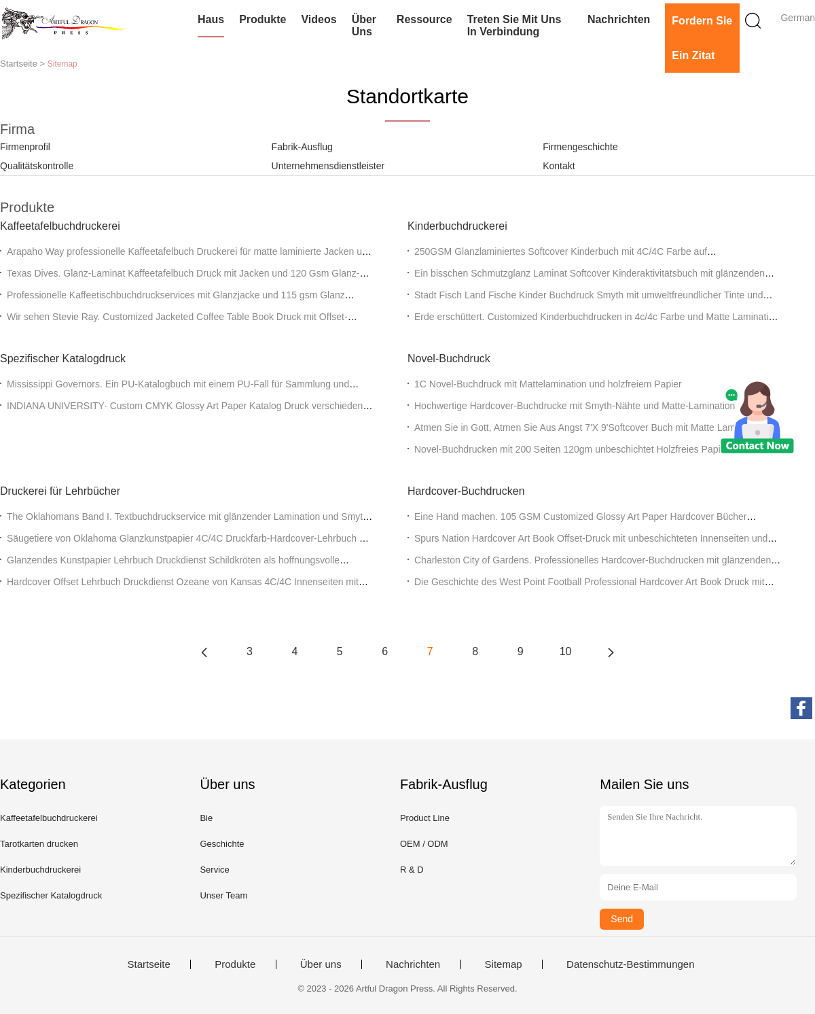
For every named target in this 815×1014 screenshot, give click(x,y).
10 (566, 651)
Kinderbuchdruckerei (457, 226)
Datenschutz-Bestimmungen (630, 964)
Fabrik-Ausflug (302, 146)
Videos (318, 19)
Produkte (262, 19)
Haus (211, 19)
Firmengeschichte (580, 146)
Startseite (148, 964)
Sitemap (503, 964)
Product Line (425, 818)
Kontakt (559, 165)
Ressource (424, 19)
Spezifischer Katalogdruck (63, 358)
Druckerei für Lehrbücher (60, 491)
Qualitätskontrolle (36, 165)
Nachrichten (618, 19)
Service (214, 869)
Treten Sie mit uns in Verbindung (514, 25)
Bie (206, 818)
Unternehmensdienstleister (328, 165)
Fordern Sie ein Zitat (702, 38)
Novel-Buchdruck (449, 358)
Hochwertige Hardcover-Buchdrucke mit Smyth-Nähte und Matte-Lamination (574, 405)
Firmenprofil (25, 146)
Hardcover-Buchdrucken (466, 491)
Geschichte (222, 844)
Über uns (364, 25)
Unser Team (223, 895)
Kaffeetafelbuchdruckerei (60, 226)
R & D (412, 869)
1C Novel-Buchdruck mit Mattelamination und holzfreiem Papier (548, 384)
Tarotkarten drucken (39, 844)
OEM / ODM (424, 844)
